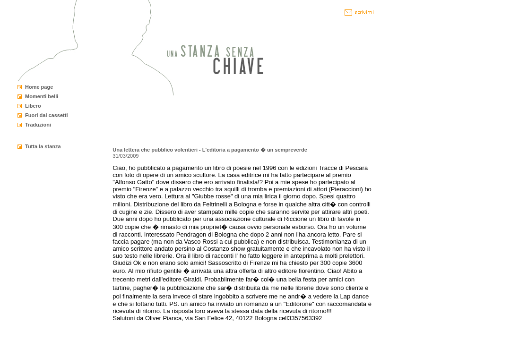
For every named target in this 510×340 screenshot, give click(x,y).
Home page (39, 87)
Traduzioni (38, 125)
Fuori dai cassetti (46, 115)
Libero (33, 106)
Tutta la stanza (43, 146)
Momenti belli (41, 96)
